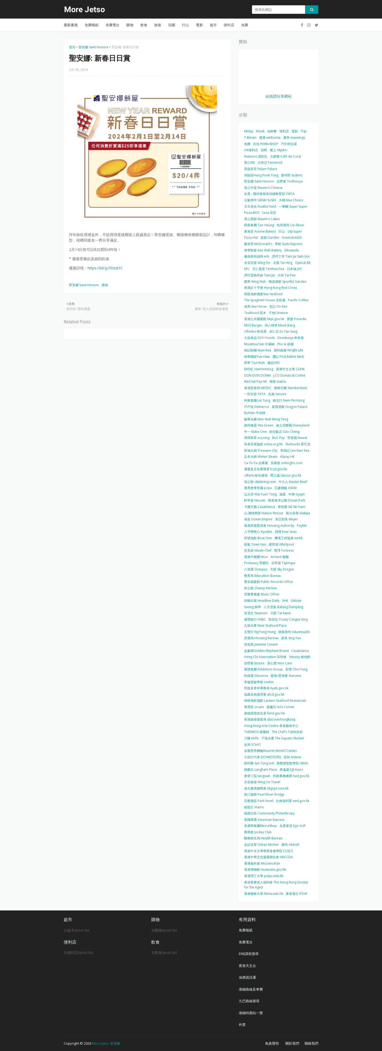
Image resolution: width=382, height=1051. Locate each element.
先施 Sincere (277, 394)
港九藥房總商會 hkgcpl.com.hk (266, 788)
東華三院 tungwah (257, 776)
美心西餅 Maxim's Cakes (262, 219)
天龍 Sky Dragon (282, 569)
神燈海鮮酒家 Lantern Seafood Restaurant (275, 700)
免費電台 (246, 942)
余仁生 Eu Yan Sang (283, 331)
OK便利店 (251, 150)
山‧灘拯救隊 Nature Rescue (263, 513)
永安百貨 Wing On (257, 262)
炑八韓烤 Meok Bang (280, 325)
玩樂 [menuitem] (171, 25)
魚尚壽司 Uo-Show (290, 225)
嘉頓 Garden (270, 237)
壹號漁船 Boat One (258, 538)
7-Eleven (250, 137)
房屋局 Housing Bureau (261, 638)
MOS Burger (253, 325)
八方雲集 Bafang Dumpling (283, 607)
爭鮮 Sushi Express (288, 244)
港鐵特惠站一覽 (251, 1012)
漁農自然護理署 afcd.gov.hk (264, 694)
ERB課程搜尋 (249, 953)
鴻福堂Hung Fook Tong (261, 175)
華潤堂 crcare (254, 707)
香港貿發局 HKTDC (257, 388)
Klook (260, 131)
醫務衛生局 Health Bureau (263, 838)
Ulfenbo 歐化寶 (255, 331)
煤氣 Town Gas (255, 544)
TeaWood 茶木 (255, 313)
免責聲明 (272, 1043)
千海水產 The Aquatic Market (282, 738)
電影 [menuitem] (199, 25)
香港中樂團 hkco (256, 557)
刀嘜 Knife (251, 738)
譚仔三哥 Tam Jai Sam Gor (291, 256)
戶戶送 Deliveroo (256, 406)
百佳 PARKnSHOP (265, 144)
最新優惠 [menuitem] (71, 25)
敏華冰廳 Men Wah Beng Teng (266, 419)
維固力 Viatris (254, 807)
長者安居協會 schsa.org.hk (263, 444)
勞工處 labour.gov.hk (285, 475)
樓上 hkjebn (278, 150)
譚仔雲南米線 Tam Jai (259, 275)
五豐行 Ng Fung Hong (260, 632)
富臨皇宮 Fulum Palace (260, 169)
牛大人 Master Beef (293, 481)
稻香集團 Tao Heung (259, 225)
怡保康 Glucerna (256, 675)
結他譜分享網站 (279, 96)
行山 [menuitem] (185, 25)
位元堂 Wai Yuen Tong (260, 494)
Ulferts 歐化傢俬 (256, 475)
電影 (295, 131)
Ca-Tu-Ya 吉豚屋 (256, 463)
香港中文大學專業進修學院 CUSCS (268, 851)
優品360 (273, 362)
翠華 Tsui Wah (254, 362)
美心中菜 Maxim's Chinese (263, 187)
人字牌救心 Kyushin (258, 531)
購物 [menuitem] (129, 25)
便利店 (284, 131)
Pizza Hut (251, 237)
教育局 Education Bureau (262, 575)
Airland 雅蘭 (280, 557)
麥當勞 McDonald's (258, 244)
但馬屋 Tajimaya (283, 563)
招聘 (264, 150)
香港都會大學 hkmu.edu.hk (263, 893)
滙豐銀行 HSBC (255, 619)
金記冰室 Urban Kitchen (261, 844)
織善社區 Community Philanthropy (269, 813)
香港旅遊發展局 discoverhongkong (269, 719)
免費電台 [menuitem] (113, 25)
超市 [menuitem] (213, 25)
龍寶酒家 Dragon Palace (289, 406)
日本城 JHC (294, 269)
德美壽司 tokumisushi (294, 632)
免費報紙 (246, 930)
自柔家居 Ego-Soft (293, 825)
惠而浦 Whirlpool (281, 544)
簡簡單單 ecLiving (257, 437)
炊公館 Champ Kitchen (260, 588)
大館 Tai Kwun (280, 613)
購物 (105, 285)
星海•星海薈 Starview (286, 675)
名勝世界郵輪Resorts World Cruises (270, 750)
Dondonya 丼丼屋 (290, 337)
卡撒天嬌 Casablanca (259, 506)
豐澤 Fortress (284, 550)
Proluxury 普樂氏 (256, 563)
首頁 (72, 47)
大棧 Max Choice (291, 200)
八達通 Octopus (255, 569)
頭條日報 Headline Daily (261, 600)
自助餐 (272, 131)
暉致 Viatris (278, 381)
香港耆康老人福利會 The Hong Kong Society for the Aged (276, 885)
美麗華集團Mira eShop (260, 825)
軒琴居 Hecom (254, 500)
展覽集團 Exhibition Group (263, 669)
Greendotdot (292, 237)
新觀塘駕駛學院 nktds (292, 763)
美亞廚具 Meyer (286, 519)
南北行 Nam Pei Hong (289, 400)
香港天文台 (247, 965)
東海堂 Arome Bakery (260, 231)
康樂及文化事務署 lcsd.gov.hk (265, 469)
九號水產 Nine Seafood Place (265, 625)
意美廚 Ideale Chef (257, 550)
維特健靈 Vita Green (258, 425)
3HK (285, 600)
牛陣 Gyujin (296, 494)
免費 (247, 144)
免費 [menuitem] (244, 25)
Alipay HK (287, 456)
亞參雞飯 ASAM (286, 488)
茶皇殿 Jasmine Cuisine (261, 644)
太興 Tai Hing (282, 262)
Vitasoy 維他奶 (299, 657)
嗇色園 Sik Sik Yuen (291, 506)
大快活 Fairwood (270, 162)
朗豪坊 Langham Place (260, 769)
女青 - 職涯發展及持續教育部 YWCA (269, 193)
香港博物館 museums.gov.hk (265, 869)
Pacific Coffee (298, 300)
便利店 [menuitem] (229, 25)
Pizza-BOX (251, 212)
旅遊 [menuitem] (157, 25)
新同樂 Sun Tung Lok (259, 763)
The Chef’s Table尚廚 (287, 732)
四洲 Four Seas (286, 531)
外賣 (242, 1024)
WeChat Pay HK (255, 381)
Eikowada (291, 250)
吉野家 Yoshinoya (290, 181)
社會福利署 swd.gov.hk (292, 801)
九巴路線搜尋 (249, 1000)
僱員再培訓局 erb (256, 256)
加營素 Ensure (254, 663)
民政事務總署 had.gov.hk (291, 776)
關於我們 (292, 1043)
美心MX (249, 162)
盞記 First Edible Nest (288, 356)
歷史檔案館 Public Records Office (268, 581)
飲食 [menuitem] (143, 25)
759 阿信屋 (289, 144)
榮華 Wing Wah (255, 281)
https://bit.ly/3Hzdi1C (105, 268)
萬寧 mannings (294, 137)
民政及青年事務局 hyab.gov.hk (266, 688)
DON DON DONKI (257, 375)
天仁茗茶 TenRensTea (268, 269)
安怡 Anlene (292, 757)
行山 (282, 231)
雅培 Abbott (290, 844)
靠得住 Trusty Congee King (288, 619)
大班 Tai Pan (286, 275)
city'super (295, 231)
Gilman (296, 600)
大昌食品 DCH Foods (259, 337)
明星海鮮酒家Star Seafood (263, 294)
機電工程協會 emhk (289, 538)
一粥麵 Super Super (293, 206)
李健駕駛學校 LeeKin (259, 682)
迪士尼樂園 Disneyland (292, 425)
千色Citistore (278, 313)
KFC (247, 269)
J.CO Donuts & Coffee (289, 375)
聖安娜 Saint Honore (93, 47)
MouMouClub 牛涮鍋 (259, 344)
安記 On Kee (278, 306)
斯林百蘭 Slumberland (290, 388)
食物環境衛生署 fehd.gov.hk (264, 713)
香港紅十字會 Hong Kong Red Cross (270, 287)
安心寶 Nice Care (279, 663)
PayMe (302, 525)
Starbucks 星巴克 (297, 444)
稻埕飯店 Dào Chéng (284, 431)
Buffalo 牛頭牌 (254, 413)
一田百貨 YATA (255, 394)
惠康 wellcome (270, 137)
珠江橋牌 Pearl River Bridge (264, 794)
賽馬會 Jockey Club (258, 832)
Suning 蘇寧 (252, 607)
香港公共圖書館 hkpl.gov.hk (264, 319)
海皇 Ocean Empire (258, 519)
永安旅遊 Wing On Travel (262, 782)
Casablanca (300, 650)
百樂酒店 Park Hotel (258, 801)
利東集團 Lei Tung (257, 400)
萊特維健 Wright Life (288, 350)
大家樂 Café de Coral (285, 156)
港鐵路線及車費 (251, 989)
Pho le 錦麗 (285, 344)
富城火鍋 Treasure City (260, 450)
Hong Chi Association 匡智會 (265, 657)
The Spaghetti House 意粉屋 (264, 300)
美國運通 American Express (264, 819)
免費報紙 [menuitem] (92, 25)
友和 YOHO (252, 744)
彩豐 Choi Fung (296, 669)
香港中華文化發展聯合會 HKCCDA (268, 857)
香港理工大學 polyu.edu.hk (263, 876)
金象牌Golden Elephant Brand (266, 650)
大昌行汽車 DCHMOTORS (262, 757)
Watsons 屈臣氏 (255, 156)
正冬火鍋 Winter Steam (260, 456)
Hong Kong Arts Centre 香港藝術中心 (271, 725)
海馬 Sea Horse (255, 306)
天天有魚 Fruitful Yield (260, 206)
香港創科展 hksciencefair (262, 863)
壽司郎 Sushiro (291, 175)
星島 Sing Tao (291, 638)
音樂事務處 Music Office (261, 594)
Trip (304, 131)
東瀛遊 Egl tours (291, 769)
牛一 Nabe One (255, 431)
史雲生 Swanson (256, 613)
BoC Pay (278, 437)
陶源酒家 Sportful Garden (287, 281)
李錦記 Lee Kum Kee (295, 450)
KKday (248, 131)
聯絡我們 (311, 1043)
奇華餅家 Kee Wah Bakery (263, 250)
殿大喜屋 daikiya (298, 513)
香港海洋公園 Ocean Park (286, 500)
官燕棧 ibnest (297, 437)
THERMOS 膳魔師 (256, 732)
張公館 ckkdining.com (260, 481)
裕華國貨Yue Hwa (257, 356)
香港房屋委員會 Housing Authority (269, 525)
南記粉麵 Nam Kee (257, 350)
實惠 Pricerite (296, 319)
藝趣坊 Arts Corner (280, 707)
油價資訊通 (247, 977)
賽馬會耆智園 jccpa (258, 488)
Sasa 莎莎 (269, 212)
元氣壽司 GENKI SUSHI (260, 200)
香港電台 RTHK (296, 893)
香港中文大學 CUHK (290, 369)
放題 (282, 494)
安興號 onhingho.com (287, 463)
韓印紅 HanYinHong (258, 369)
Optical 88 (302, 262)
